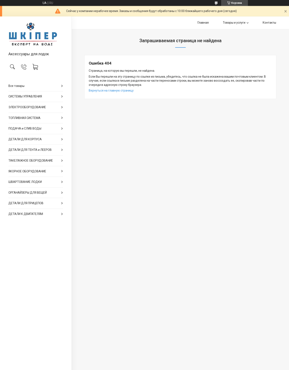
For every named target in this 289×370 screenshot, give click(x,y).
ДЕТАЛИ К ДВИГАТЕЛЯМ (25, 214)
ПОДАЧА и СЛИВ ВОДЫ (24, 128)
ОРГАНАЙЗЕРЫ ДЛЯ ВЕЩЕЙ (27, 192)
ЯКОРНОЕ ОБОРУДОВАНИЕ (27, 171)
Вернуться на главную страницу (111, 90)
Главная (203, 22)
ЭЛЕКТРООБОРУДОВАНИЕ (27, 107)
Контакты (269, 22)
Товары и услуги (234, 22)
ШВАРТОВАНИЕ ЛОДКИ (25, 182)
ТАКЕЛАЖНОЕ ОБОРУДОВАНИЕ (30, 160)
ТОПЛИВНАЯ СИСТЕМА (24, 118)
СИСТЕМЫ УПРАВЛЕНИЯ (25, 96)
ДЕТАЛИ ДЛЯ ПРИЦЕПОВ (25, 203)
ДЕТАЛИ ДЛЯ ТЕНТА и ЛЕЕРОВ (30, 149)
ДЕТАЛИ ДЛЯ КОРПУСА (25, 139)
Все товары (16, 86)
